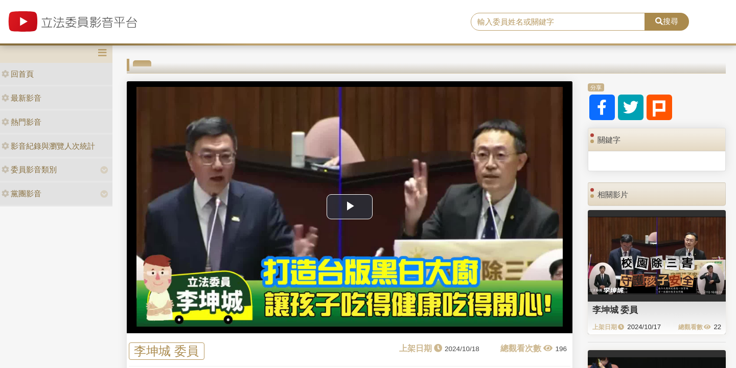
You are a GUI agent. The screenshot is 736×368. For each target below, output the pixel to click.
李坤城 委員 (166, 351)
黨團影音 (21, 193)
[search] (558, 22)
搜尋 (666, 21)
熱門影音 (21, 122)
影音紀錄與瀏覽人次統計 (48, 146)
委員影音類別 (29, 169)
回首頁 (18, 74)
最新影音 (21, 98)
